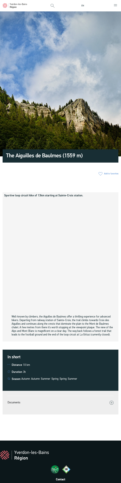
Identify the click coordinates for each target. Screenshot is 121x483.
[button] (53, 6)
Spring (54, 379)
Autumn (25, 379)
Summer (45, 379)
